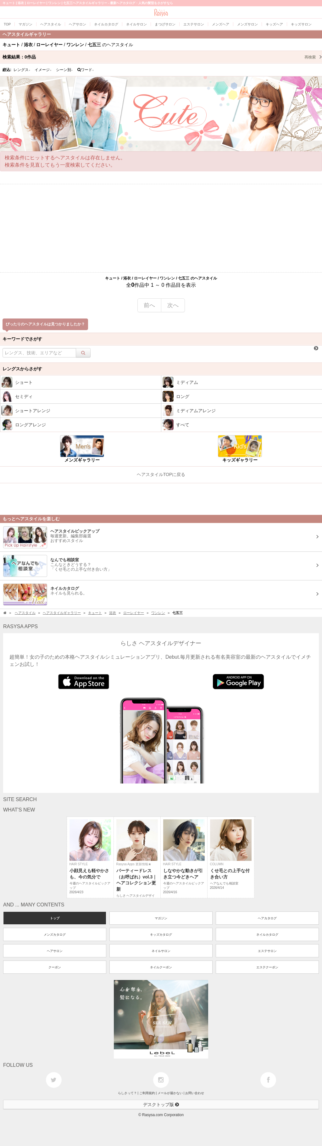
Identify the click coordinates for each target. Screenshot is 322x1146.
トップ (54, 918)
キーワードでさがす (22, 338)
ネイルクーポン (161, 967)
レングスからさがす (22, 368)
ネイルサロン (161, 951)
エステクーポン (267, 967)
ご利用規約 (147, 1093)
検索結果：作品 (162, 56)
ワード (85, 70)
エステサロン (267, 951)
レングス (22, 70)
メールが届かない (170, 1093)
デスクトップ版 (161, 1104)
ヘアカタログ (267, 918)
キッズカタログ (161, 934)
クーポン (54, 967)
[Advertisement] (161, 228)
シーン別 (64, 70)
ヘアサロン (55, 951)
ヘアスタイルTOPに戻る (161, 474)
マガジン (161, 918)
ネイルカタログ (267, 934)
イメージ (43, 70)
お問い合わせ (194, 1093)
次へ (173, 305)
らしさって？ (127, 1093)
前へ (149, 305)
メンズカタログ (55, 934)
